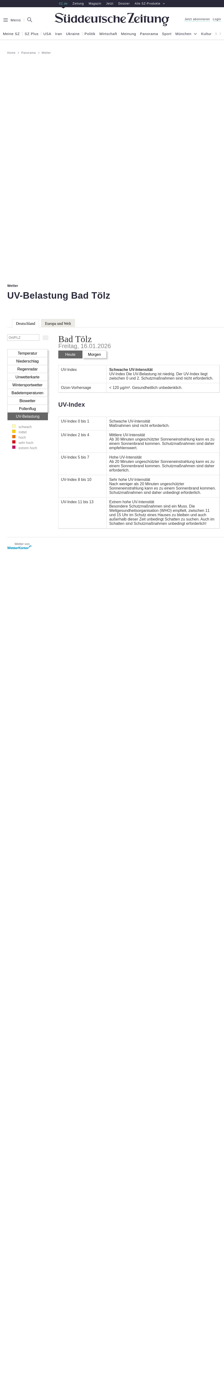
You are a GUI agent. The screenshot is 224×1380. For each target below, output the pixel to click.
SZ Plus (32, 34)
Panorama (149, 34)
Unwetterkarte (27, 377)
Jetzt (109, 3)
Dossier (124, 3)
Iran (58, 34)
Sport (166, 34)
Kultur (206, 34)
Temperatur (27, 353)
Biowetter (28, 401)
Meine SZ (11, 34)
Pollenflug (27, 409)
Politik (90, 34)
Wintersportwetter (27, 385)
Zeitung (78, 3)
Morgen (94, 354)
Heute (70, 354)
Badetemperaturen (28, 393)
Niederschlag (27, 361)
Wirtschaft (108, 34)
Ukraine (73, 34)
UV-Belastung (28, 416)
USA (47, 34)
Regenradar (27, 369)
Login (217, 19)
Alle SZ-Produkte (150, 3)
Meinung (128, 34)
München (183, 34)
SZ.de (63, 3)
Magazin (95, 3)
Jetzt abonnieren (197, 19)
